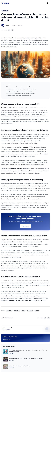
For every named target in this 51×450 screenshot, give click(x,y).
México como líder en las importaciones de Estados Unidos (20, 93)
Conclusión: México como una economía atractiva (18, 95)
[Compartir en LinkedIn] (12, 30)
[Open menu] (47, 3)
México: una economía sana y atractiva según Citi (18, 87)
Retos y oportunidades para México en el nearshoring (19, 91)
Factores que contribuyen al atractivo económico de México (21, 89)
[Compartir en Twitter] (9, 30)
